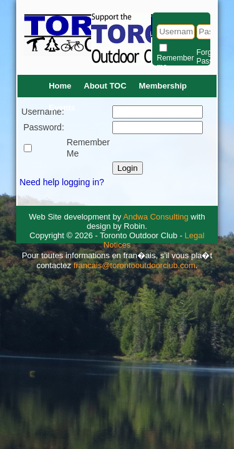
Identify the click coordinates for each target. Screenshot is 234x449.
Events (62, 107)
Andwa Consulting (155, 216)
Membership (163, 85)
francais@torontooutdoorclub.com (134, 265)
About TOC (105, 85)
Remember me (175, 62)
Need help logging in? (61, 182)
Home (60, 85)
